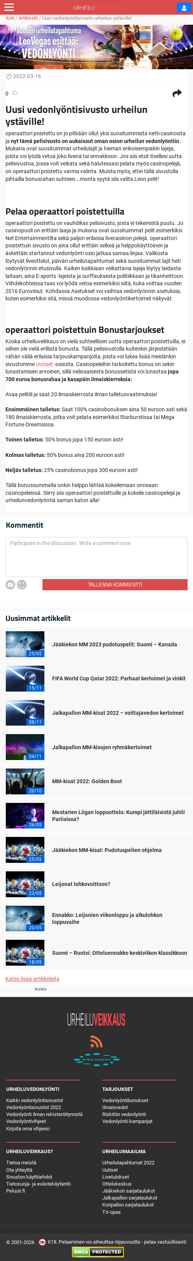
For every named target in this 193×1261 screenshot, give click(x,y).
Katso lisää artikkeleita (32, 979)
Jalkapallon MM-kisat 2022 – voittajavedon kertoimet (118, 713)
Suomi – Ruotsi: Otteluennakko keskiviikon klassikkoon (119, 953)
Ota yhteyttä (19, 1170)
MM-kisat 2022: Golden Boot (87, 781)
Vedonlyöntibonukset (125, 1100)
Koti (10, 18)
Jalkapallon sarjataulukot (129, 1198)
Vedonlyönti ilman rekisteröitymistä (44, 1114)
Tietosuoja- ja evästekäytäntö (38, 1184)
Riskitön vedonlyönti (124, 1114)
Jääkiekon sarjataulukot (128, 1191)
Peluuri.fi (15, 1191)
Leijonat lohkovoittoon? (81, 884)
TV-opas (111, 1212)
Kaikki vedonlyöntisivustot (34, 1100)
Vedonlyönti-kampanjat (127, 1121)
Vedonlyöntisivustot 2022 (33, 1107)
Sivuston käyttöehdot (29, 1177)
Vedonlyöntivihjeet (26, 1121)
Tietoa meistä (21, 1163)
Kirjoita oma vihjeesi (28, 1128)
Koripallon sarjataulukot (128, 1205)
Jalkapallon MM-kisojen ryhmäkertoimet (102, 747)
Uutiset (44, 364)
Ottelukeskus (117, 1184)
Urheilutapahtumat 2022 (128, 1163)
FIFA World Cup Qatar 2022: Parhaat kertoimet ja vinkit (119, 678)
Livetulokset (115, 1177)
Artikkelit (28, 18)
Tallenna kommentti (115, 584)
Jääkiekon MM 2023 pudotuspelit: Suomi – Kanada (114, 644)
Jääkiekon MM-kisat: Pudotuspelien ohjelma (107, 850)
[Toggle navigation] (9, 7)
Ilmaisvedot (115, 1107)
